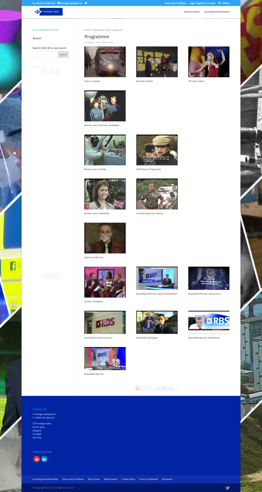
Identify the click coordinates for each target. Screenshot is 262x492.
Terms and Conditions (175, 3)
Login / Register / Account (202, 3)
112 (158, 388)
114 (170, 388)
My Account (94, 479)
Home (87, 30)
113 (164, 388)
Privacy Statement (148, 479)
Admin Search (110, 479)
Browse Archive (192, 12)
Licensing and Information (217, 12)
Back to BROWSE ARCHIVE (45, 29)
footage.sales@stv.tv (45, 414)
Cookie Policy (128, 479)
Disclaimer (167, 479)
